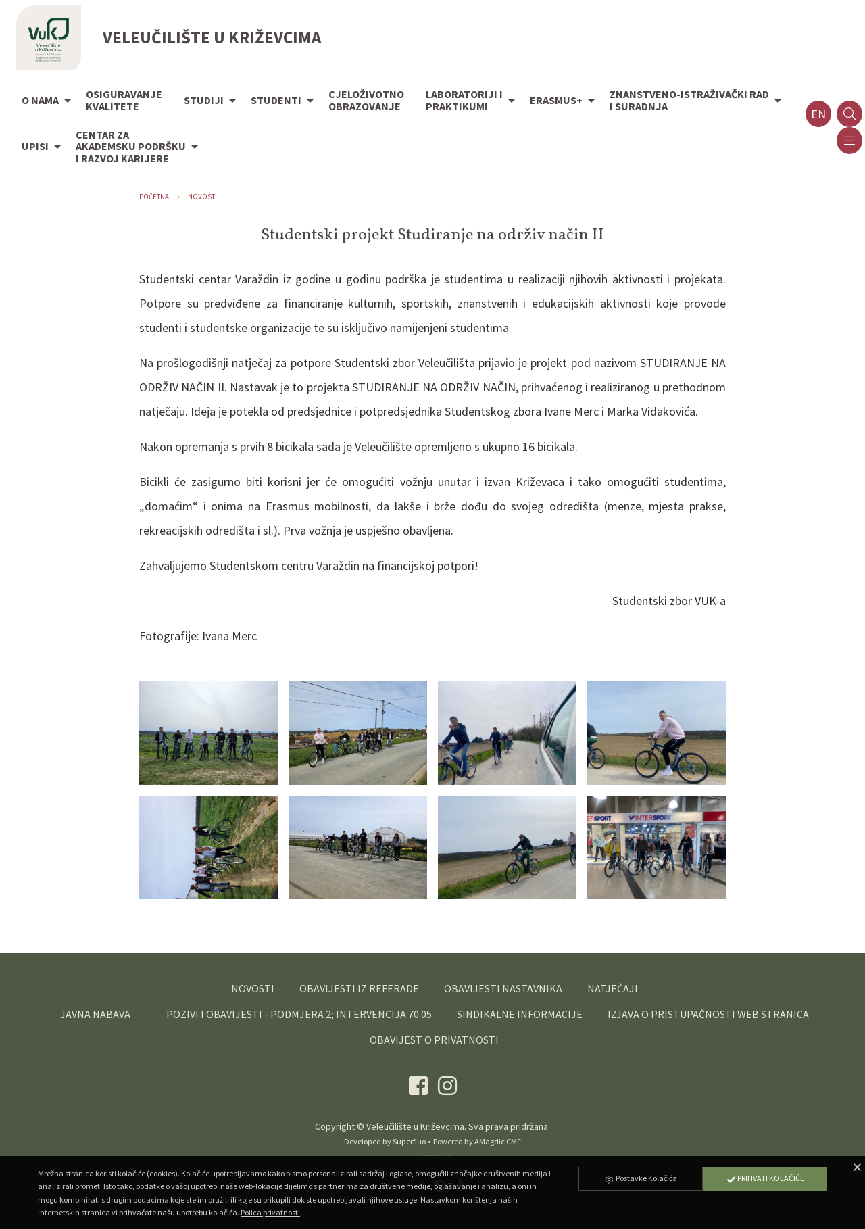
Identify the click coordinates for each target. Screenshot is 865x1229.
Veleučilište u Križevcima (415, 1126)
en (818, 114)
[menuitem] (43, 101)
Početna (154, 196)
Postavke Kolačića (640, 1178)
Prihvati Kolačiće (765, 1178)
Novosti (202, 196)
